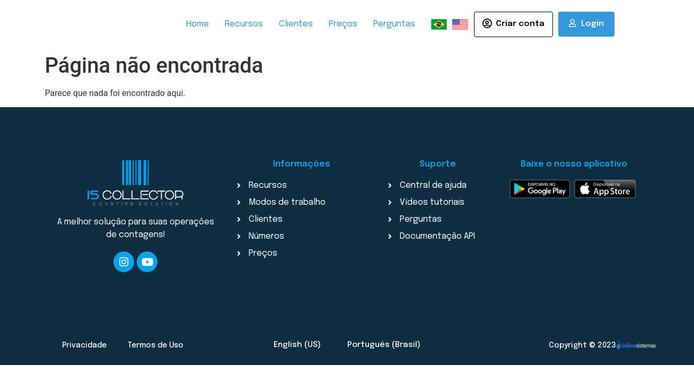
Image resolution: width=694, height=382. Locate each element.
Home (197, 24)
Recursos (244, 24)
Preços (343, 24)
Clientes (296, 24)
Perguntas (394, 24)
